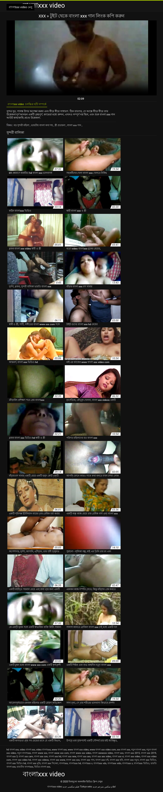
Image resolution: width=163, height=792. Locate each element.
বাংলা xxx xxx (72, 761)
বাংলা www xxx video (80, 754)
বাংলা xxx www (57, 761)
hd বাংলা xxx (13, 750)
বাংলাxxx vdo (100, 764)
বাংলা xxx (119, 754)
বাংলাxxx (63, 764)
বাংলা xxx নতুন (131, 761)
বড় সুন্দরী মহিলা (22, 126)
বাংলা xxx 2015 (132, 754)
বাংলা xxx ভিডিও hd (16, 764)
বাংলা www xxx (39, 754)
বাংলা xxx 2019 (148, 754)
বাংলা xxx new (69, 757)
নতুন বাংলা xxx (138, 750)
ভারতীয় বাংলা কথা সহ (45, 126)
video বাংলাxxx (43, 750)
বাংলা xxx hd (55, 757)
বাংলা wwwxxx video (102, 754)
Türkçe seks (86, 787)
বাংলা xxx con (41, 757)
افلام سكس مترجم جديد (104, 787)
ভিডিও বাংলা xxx (42, 768)
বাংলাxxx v (87, 764)
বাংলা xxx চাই (102, 761)
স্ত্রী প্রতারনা (64, 126)
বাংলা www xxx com (58, 754)
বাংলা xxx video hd (21, 761)
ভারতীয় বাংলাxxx (25, 768)
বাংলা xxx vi (118, 757)
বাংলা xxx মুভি (34, 764)
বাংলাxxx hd (75, 764)
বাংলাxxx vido (114, 764)
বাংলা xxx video (132, 757)
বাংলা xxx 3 (12, 757)
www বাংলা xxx (59, 750)
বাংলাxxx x (127, 764)
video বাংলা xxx (27, 750)
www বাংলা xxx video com (103, 750)
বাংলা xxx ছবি (116, 761)
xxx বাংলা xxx (123, 750)
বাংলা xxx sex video (101, 757)
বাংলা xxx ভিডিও (148, 761)
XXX (42, 16)
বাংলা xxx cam (26, 757)
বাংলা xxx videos (40, 761)
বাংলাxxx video (54, 787)
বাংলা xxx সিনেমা (50, 764)
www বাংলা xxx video (78, 750)
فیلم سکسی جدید (70, 787)
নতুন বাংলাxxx (24, 754)
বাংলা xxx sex (84, 757)
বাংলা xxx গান (80, 126)
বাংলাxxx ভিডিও (141, 764)
